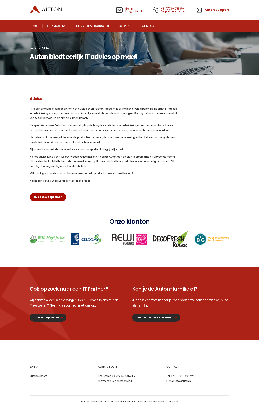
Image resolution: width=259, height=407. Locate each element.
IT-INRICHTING (57, 26)
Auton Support (38, 376)
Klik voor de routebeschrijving (115, 381)
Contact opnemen (48, 317)
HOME (33, 26)
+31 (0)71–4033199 (172, 8)
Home (33, 48)
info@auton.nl (133, 11)
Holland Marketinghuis (165, 401)
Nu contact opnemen (48, 197)
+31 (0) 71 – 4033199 (183, 376)
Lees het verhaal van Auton (157, 317)
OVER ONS (125, 26)
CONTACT (148, 26)
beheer (82, 166)
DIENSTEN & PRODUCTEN (92, 26)
